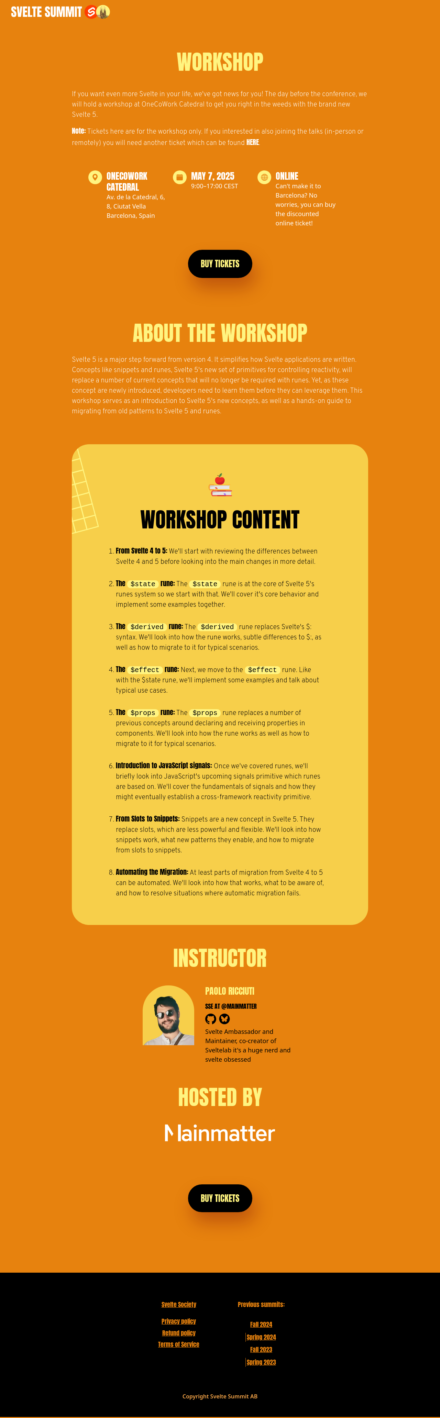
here (252, 142)
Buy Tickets (220, 263)
